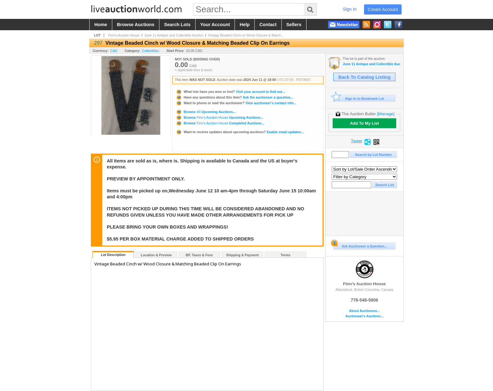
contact (268, 24)
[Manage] (386, 113)
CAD (113, 51)
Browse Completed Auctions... (220, 123)
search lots (177, 24)
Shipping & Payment (242, 255)
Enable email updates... (240, 132)
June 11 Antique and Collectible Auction (173, 35)
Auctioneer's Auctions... (364, 316)
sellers (294, 24)
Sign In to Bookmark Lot (358, 98)
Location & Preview (156, 255)
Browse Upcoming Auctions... (205, 112)
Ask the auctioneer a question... (234, 97)
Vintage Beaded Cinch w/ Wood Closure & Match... (246, 35)
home (100, 24)
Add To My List (364, 123)
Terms (285, 255)
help (245, 24)
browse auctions (135, 24)
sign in (350, 9)
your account (215, 24)
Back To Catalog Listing (364, 77)
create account (383, 9)
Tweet (356, 141)
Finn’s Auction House (124, 35)
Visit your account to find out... (230, 92)
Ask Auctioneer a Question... (360, 245)
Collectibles (150, 51)
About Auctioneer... (364, 311)
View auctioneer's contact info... (236, 103)
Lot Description (113, 255)
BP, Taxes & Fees (199, 255)
